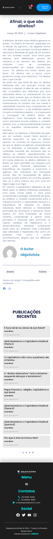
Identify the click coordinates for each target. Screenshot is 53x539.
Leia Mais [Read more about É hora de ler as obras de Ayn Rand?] (8, 331)
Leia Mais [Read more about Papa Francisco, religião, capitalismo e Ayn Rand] (8, 396)
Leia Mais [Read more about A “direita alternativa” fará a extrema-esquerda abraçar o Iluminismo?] (8, 379)
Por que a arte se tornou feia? (21, 438)
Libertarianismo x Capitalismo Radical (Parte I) (26, 343)
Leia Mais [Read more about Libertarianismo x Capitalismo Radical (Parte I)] (8, 347)
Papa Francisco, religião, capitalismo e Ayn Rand (26, 391)
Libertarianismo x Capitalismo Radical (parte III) (26, 423)
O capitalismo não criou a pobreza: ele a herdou (26, 359)
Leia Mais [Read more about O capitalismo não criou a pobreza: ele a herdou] (8, 363)
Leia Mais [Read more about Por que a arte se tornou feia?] (8, 441)
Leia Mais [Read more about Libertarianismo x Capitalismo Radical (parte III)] (8, 428)
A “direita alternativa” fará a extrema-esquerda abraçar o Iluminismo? (26, 375)
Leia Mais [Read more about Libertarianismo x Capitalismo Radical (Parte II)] (8, 412)
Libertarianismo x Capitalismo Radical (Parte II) (26, 407)
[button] (20, 7)
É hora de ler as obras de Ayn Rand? (24, 328)
